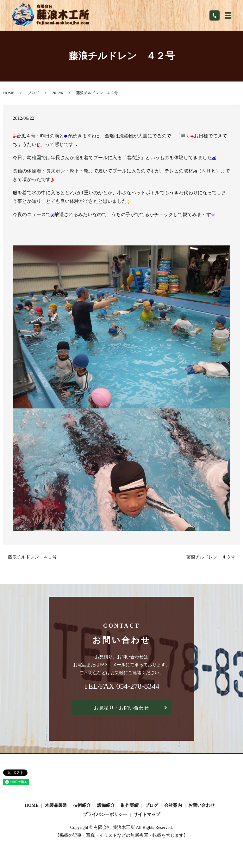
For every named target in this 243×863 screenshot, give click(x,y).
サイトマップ (147, 815)
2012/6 (57, 93)
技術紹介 (82, 806)
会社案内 (173, 806)
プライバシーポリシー (105, 815)
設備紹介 (106, 806)
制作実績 (130, 806)
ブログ (33, 93)
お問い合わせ (201, 806)
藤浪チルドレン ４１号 (32, 557)
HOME (8, 93)
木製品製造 (56, 806)
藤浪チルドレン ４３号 (210, 557)
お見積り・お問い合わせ (121, 707)
